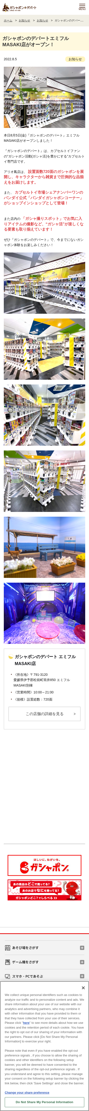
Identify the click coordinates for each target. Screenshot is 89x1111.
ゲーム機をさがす (25, 962)
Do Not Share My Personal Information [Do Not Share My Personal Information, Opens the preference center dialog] (44, 1102)
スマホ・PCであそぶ (27, 976)
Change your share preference (27, 1092)
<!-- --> (44, 787)
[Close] (83, 988)
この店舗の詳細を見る (45, 714)
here (26, 1023)
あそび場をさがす (25, 947)
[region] (44, 1046)
